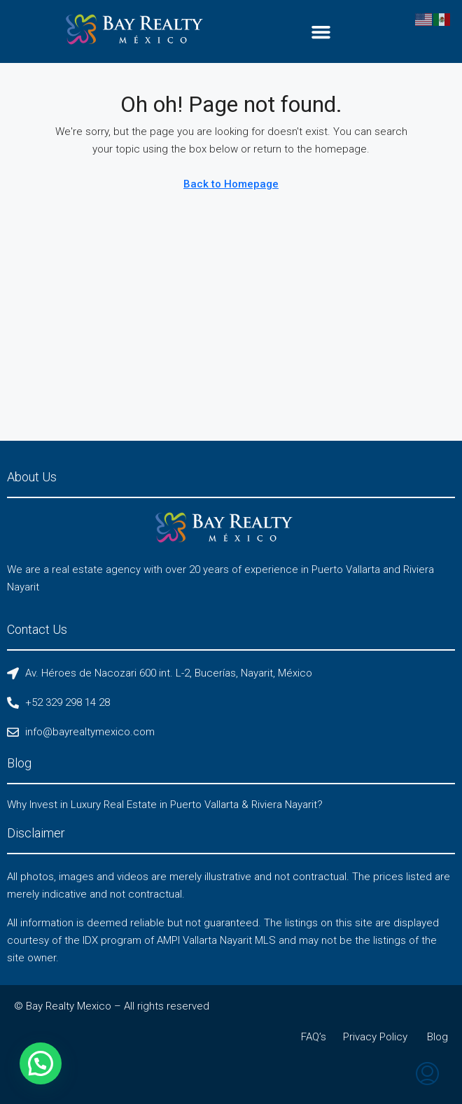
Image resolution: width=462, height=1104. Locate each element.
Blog (437, 1037)
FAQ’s (313, 1037)
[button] (320, 31)
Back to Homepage (231, 184)
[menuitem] (427, 1075)
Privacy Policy (375, 1037)
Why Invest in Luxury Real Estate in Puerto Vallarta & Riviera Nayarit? (165, 804)
